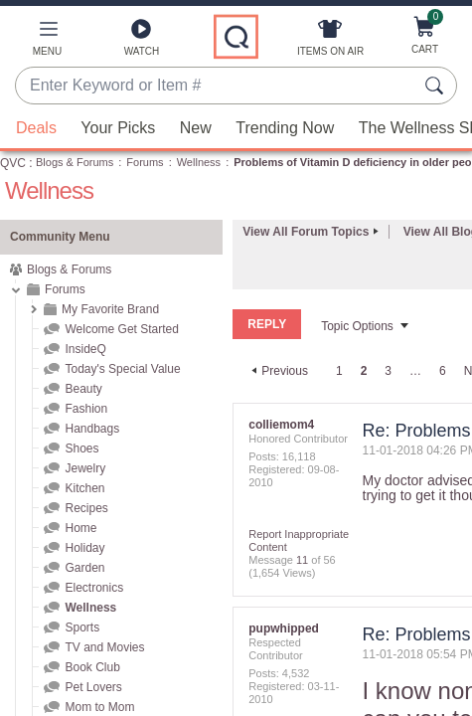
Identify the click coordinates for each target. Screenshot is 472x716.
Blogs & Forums (74, 162)
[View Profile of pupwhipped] (283, 627)
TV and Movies (104, 647)
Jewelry (85, 468)
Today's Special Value (122, 369)
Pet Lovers (93, 687)
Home (80, 528)
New (196, 127)
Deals (36, 127)
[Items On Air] (330, 42)
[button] (47, 42)
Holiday (84, 548)
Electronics (94, 588)
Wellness (199, 162)
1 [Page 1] (339, 370)
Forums (144, 162)
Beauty (83, 389)
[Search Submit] (437, 85)
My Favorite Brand (110, 309)
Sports (82, 627)
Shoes (81, 448)
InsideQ (85, 349)
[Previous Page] (277, 370)
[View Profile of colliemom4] (281, 424)
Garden (84, 568)
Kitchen (84, 488)
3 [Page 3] (388, 370)
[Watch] (142, 42)
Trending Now (285, 127)
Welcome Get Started (122, 329)
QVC (13, 163)
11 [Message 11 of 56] (302, 559)
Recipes (86, 508)
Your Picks (117, 127)
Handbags (92, 429)
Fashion (86, 409)
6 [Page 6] (442, 370)
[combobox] (216, 86)
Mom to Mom (99, 707)
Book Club (92, 667)
